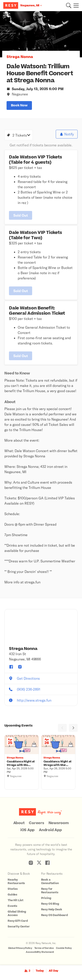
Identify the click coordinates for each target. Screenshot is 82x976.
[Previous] (62, 728)
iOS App (27, 830)
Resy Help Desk (51, 909)
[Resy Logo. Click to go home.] (11, 5)
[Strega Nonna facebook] (11, 667)
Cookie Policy (64, 948)
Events (12, 906)
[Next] (73, 728)
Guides (12, 895)
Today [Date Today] (40, 971)
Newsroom (59, 823)
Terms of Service (44, 948)
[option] (41, 34)
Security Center (19, 927)
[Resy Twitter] (39, 862)
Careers (36, 823)
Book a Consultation (50, 881)
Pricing (46, 898)
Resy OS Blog (50, 904)
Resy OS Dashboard (54, 915)
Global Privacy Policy (20, 948)
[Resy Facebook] (47, 862)
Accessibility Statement (40, 952)
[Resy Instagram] (31, 862)
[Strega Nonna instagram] (20, 667)
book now (19, 105)
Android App (50, 830)
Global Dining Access (17, 913)
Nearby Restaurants (16, 881)
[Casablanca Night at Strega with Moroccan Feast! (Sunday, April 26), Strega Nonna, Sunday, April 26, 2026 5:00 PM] (58, 763)
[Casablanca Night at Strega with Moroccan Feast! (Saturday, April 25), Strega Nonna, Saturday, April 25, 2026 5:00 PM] (22, 763)
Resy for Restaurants (49, 890)
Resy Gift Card (18, 921)
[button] (68, 5)
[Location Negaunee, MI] (31, 5)
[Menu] (75, 5)
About (19, 823)
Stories (13, 889)
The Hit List (15, 900)
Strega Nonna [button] (20, 57)
